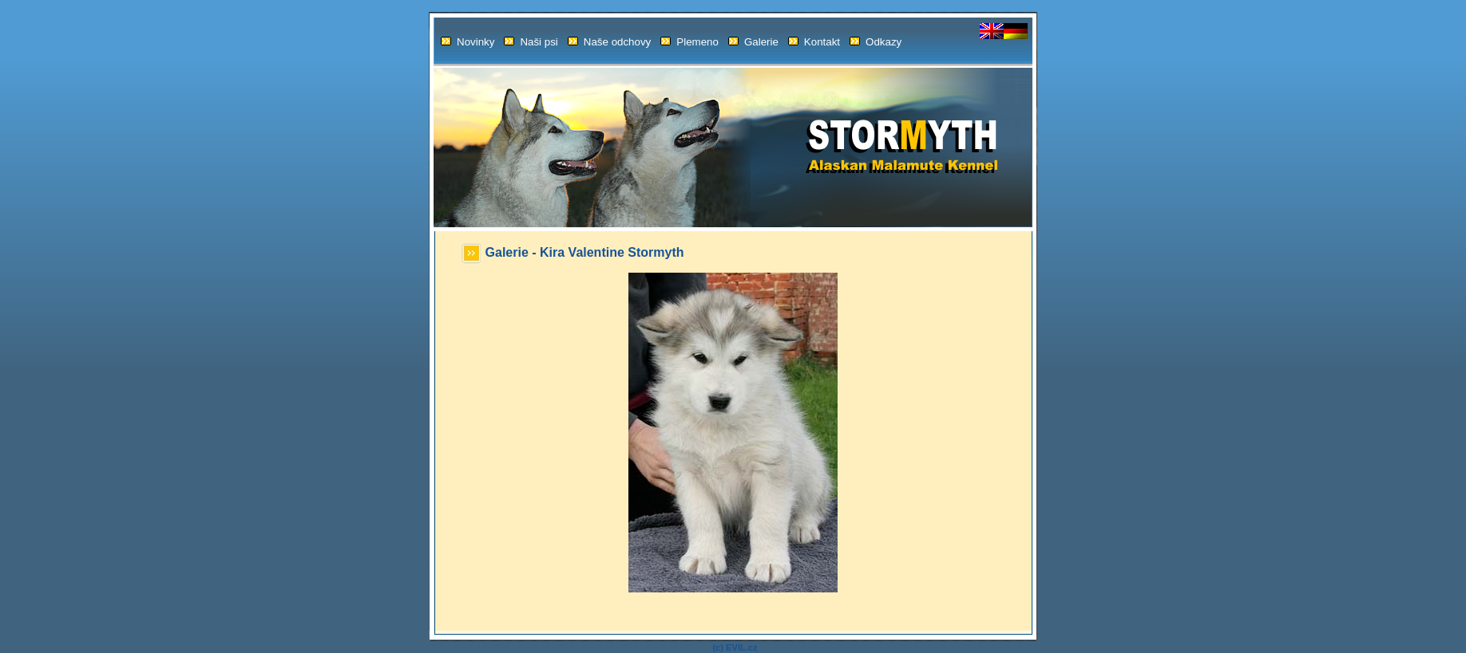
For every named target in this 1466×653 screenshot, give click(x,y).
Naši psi (530, 42)
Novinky (467, 42)
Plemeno (689, 42)
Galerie (753, 42)
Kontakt (814, 42)
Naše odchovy (609, 42)
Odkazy (875, 42)
